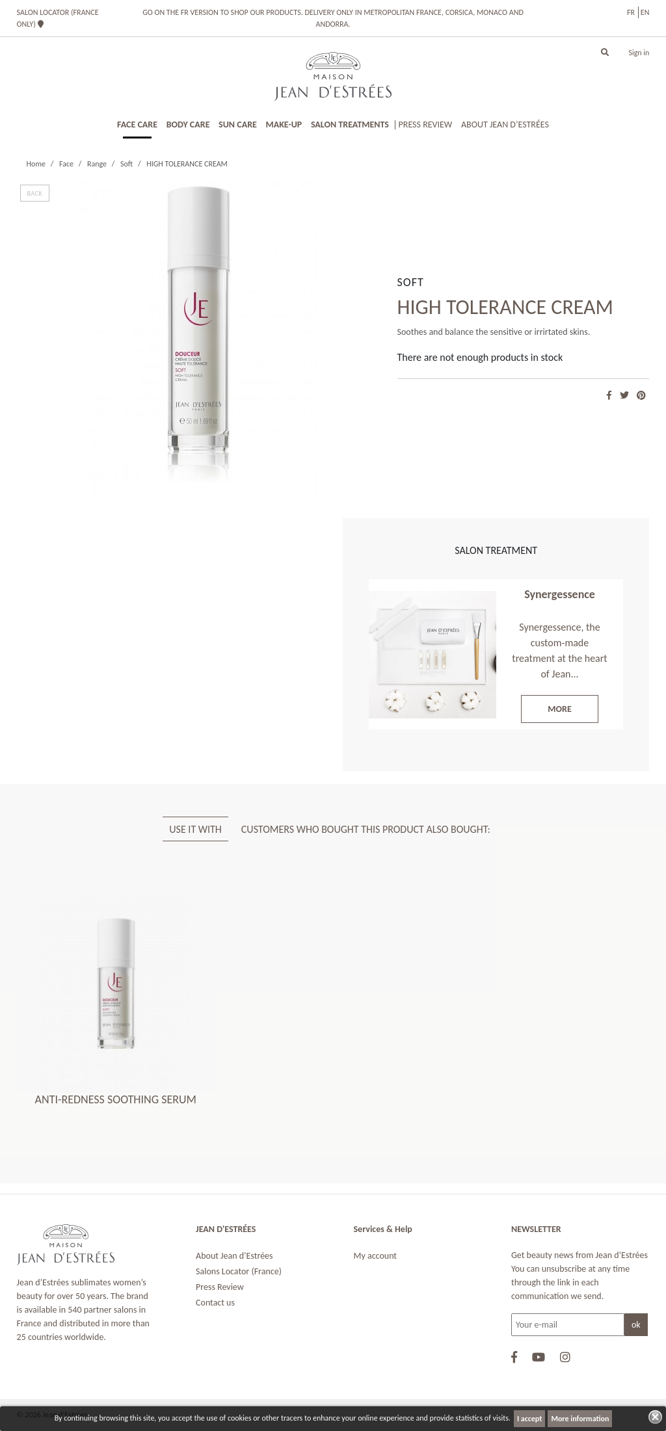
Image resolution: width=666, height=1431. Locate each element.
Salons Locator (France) (239, 1271)
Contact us (215, 1302)
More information (580, 1418)
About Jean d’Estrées (234, 1255)
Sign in (638, 52)
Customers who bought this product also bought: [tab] (365, 829)
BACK (35, 193)
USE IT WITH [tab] (195, 829)
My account (375, 1255)
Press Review (220, 1287)
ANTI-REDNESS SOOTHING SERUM (115, 1099)
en (645, 12)
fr (631, 12)
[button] (605, 52)
